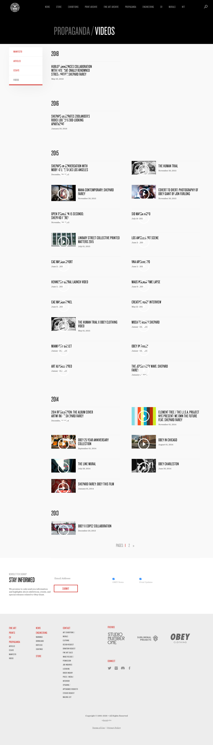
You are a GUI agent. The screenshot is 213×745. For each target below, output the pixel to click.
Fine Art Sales (68, 652)
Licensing (66, 668)
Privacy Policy (114, 728)
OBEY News (118, 582)
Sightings (39, 649)
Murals (172, 7)
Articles (17, 61)
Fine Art (12, 628)
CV (161, 7)
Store (59, 7)
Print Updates (146, 582)
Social (105, 720)
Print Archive (91, 7)
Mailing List (67, 697)
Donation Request (69, 648)
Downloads (40, 641)
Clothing (66, 640)
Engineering (148, 7)
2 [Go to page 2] (129, 545)
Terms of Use (98, 728)
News (47, 7)
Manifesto (17, 51)
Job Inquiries (67, 664)
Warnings (39, 637)
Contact (66, 628)
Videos (16, 80)
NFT (183, 7)
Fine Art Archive (111, 7)
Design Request (68, 644)
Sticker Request (69, 693)
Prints (12, 632)
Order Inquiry (68, 672)
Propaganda (130, 7)
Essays (16, 70)
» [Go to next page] (133, 545)
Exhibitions (73, 7)
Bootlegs (39, 645)
